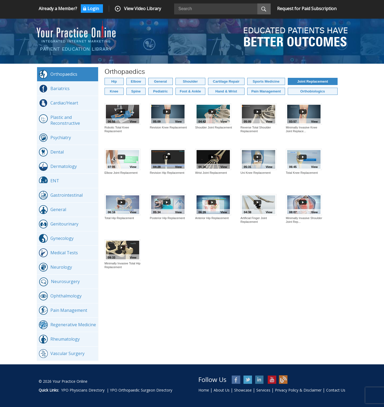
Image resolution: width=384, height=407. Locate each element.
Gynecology (56, 238)
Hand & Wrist (226, 91)
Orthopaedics (58, 74)
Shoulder (190, 81)
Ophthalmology (60, 296)
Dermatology (58, 166)
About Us (222, 390)
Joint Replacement (312, 81)
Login (93, 8)
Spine (136, 91)
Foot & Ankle (190, 91)
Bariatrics (54, 88)
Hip (114, 81)
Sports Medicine (266, 81)
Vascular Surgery (62, 353)
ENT (49, 180)
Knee (114, 91)
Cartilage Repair (226, 81)
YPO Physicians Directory (83, 390)
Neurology (55, 267)
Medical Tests (58, 252)
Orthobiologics (312, 91)
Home (203, 390)
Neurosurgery (59, 282)
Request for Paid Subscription (307, 8)
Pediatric (160, 91)
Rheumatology (59, 339)
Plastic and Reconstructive (59, 120)
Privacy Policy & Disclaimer (298, 390)
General (52, 209)
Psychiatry (55, 137)
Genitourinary (58, 224)
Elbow (136, 81)
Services (263, 390)
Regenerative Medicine (67, 324)
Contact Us (335, 390)
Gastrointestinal (61, 195)
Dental (51, 152)
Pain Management (63, 310)
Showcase (243, 390)
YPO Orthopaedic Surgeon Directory (141, 390)
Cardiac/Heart (58, 103)
